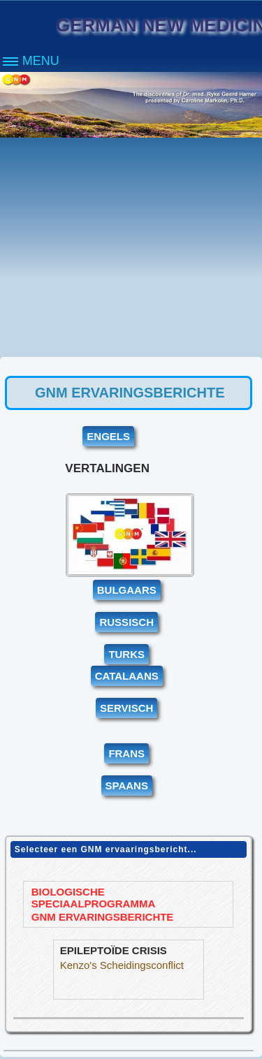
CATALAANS (127, 676)
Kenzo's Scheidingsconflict (124, 965)
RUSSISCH (126, 622)
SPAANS (126, 785)
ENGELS (108, 436)
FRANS (126, 753)
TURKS (126, 654)
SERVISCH (126, 708)
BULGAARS (127, 590)
